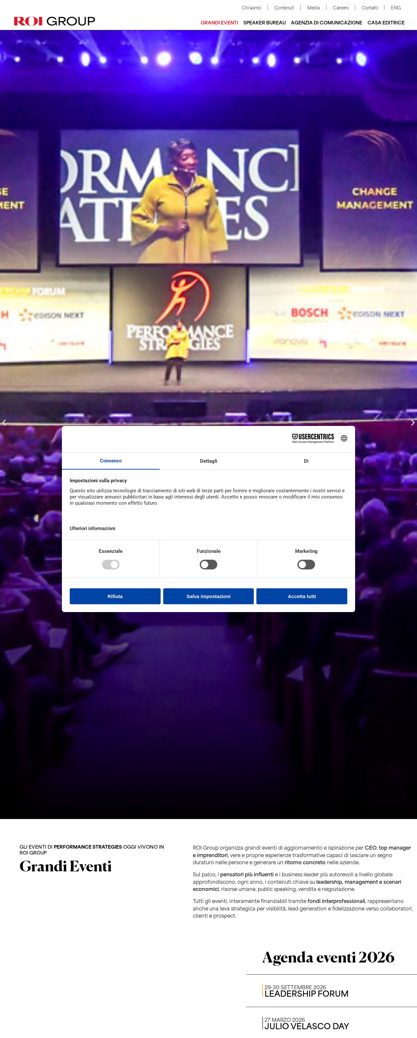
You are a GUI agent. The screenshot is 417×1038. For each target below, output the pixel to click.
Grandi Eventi (219, 22)
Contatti (370, 7)
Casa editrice (386, 22)
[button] (4, 422)
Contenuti (284, 7)
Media (313, 7)
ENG (396, 7)
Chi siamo (251, 7)
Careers (340, 7)
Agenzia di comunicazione (326, 22)
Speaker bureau (264, 22)
